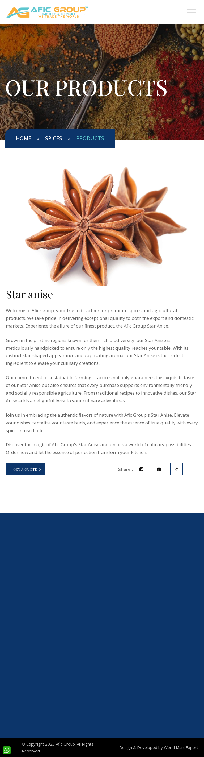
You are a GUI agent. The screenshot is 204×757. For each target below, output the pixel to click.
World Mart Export (181, 747)
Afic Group (65, 744)
